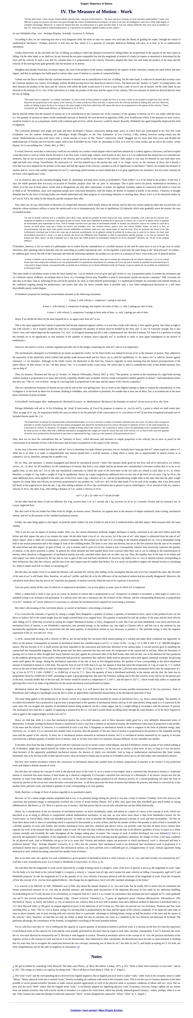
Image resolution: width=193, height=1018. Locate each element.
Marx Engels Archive (111, 1010)
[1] (169, 833)
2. (13, 975)
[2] (78, 947)
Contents (75, 1010)
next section (90, 1010)
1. (13, 966)
